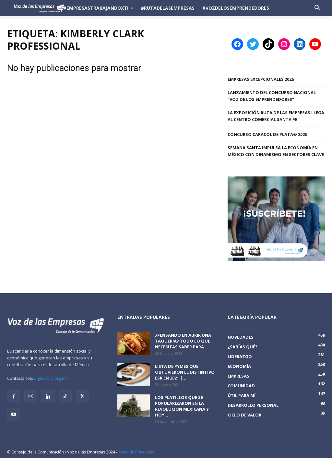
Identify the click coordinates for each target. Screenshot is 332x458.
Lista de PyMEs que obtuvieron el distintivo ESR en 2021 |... (185, 372)
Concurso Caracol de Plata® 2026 (267, 134)
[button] (317, 9)
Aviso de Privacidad (136, 452)
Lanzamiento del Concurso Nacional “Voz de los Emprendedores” (272, 96)
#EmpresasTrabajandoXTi (98, 8)
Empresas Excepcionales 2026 (261, 79)
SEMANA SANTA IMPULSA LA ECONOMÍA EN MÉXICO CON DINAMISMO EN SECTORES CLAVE (276, 151)
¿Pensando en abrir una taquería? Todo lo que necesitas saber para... (183, 341)
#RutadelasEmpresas (168, 8)
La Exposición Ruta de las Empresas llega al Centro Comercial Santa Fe (276, 116)
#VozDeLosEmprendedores (235, 8)
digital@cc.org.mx (51, 378)
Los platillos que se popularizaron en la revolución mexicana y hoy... (182, 406)
